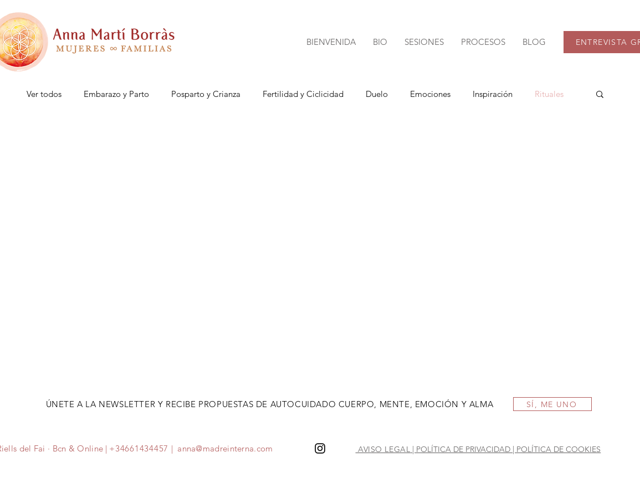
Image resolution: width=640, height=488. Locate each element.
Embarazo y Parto (116, 94)
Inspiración (493, 94)
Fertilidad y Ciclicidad (303, 94)
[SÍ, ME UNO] (552, 404)
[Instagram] (320, 448)
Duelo (377, 94)
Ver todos (44, 94)
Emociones (430, 94)
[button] (424, 42)
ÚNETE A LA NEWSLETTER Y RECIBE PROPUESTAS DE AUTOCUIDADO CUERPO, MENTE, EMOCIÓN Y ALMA (270, 404)
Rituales (549, 94)
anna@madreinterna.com (225, 448)
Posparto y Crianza (205, 94)
